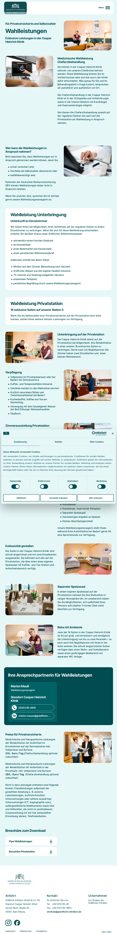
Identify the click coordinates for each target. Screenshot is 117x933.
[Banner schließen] (113, 433)
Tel (48, 904)
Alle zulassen (95, 498)
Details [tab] (58, 441)
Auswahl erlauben (58, 498)
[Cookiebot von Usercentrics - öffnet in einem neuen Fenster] (94, 433)
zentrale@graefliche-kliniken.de (64, 911)
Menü (101, 7)
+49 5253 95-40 (60, 904)
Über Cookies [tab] (97, 441)
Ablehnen (21, 498)
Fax (49, 908)
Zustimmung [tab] (20, 441)
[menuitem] (97, 901)
